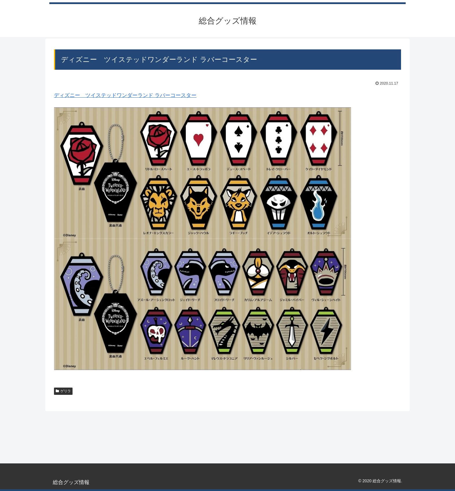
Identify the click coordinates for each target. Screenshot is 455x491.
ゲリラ (63, 391)
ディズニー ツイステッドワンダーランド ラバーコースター (125, 95)
